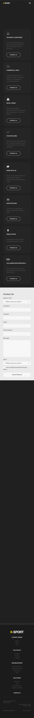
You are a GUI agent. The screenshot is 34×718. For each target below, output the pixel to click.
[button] (30, 3)
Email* (5, 322)
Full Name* (6, 306)
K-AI (17, 683)
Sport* (5, 359)
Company (6, 314)
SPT (17, 645)
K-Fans (17, 643)
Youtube (17, 656)
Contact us (13, 54)
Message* (6, 338)
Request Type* (7, 298)
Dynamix (17, 681)
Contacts (17, 693)
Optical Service (17, 685)
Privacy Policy (27, 710)
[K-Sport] (6, 3)
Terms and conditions (9, 710)
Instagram (17, 653)
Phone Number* (8, 330)
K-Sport (17, 641)
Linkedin (17, 658)
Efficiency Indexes (17, 687)
